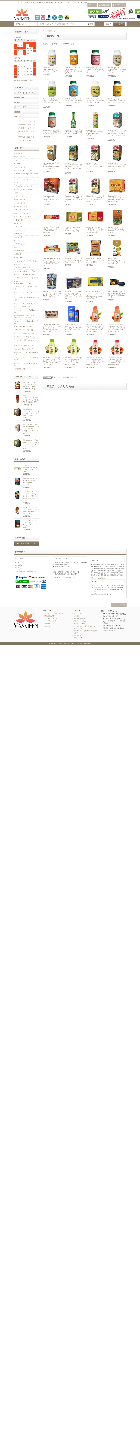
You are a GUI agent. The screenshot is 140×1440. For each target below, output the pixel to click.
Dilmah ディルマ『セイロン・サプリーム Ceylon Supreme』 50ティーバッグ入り (117, 229)
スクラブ (17, 240)
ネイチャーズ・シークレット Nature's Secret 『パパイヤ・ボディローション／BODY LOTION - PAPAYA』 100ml (117, 361)
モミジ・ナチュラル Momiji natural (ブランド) (26, 353)
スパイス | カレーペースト (23, 170)
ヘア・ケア (18, 223)
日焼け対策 (18, 220)
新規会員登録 (104, 5)
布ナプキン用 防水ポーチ (26, 137)
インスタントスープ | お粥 (23, 186)
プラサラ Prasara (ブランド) (24, 333)
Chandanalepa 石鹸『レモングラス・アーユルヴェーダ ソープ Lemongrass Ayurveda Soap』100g (95, 295)
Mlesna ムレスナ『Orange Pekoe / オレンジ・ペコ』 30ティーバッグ (95, 165)
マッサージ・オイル (21, 257)
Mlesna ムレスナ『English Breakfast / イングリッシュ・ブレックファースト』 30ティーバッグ (74, 166)
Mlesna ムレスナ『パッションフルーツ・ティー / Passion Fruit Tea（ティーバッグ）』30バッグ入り (117, 133)
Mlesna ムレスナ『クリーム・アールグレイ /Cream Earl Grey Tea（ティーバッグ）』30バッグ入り (52, 294)
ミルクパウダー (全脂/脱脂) (23, 189)
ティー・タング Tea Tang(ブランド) (26, 303)
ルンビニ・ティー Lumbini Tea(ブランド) (26, 364)
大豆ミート (18, 193)
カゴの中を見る (119, 5)
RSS (75, 638)
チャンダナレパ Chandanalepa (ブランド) (26, 299)
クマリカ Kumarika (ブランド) (24, 274)
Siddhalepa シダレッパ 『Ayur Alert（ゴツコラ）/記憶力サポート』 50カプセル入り (74, 70)
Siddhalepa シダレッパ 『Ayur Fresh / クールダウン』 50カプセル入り (116, 100)
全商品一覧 (51, 31)
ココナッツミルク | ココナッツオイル (26, 175)
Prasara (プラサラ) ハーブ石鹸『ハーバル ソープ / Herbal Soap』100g (73, 229)
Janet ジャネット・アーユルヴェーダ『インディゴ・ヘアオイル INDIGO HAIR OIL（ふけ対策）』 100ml (73, 327)
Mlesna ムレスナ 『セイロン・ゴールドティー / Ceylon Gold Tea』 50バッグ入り (51, 198)
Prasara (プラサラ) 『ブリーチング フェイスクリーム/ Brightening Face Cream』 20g (117, 198)
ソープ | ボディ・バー (22, 244)
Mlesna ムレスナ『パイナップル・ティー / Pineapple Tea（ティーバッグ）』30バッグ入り (52, 165)
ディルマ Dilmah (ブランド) (23, 307)
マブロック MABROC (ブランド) (25, 345)
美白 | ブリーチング (21, 213)
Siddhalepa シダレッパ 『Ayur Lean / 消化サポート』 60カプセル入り (51, 132)
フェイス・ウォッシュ (22, 206)
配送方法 (76, 616)
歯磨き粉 (17, 254)
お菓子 (17, 163)
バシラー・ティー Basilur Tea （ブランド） (26, 322)
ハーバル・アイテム (20, 102)
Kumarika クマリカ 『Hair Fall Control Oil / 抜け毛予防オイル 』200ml (74, 132)
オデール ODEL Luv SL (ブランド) (25, 271)
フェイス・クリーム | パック (24, 210)
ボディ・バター (19, 199)
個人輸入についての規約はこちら (101, 594)
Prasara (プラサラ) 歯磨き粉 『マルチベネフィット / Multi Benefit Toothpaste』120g (51, 229)
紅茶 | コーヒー (19, 157)
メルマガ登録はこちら (26, 544)
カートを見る (119, 24)
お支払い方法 (78, 613)
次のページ (74, 44)
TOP (44, 31)
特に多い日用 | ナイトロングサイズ (28, 132)
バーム (17, 247)
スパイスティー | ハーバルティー (25, 160)
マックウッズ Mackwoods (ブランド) (25, 341)
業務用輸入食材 (19, 97)
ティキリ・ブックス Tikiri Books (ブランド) (26, 311)
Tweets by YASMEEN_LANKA (23, 80)
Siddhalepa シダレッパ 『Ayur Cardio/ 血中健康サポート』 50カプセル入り (95, 70)
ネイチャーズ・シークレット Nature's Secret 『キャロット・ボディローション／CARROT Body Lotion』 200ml (95, 327)
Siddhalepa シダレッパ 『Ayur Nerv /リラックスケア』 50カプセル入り (51, 69)
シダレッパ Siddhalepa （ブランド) (26, 278)
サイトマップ (78, 635)
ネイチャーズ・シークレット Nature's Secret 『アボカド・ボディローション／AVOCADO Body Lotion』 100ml (73, 361)
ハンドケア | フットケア (22, 217)
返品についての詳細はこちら (100, 578)
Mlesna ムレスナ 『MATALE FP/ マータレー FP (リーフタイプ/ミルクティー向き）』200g (31, 413)
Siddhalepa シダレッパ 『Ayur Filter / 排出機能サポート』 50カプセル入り (73, 100)
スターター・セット (24, 140)
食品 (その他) (19, 196)
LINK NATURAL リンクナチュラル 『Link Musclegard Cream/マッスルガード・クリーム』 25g (51, 262)
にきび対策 (18, 237)
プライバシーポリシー (81, 621)
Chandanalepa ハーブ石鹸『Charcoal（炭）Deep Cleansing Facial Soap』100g (117, 294)
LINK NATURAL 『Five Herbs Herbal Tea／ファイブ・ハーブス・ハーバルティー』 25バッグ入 (31, 429)
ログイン (92, 5)
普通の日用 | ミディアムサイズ (28, 124)
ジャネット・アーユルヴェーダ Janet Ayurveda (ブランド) (25, 282)
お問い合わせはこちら (110, 631)
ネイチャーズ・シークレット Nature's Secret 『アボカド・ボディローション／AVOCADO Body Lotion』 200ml (51, 361)
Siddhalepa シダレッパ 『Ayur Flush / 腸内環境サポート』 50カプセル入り (95, 100)
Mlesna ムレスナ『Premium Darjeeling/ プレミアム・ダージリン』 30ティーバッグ (117, 165)
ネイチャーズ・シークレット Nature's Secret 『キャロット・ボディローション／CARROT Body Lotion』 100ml (117, 327)
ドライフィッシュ (20, 183)
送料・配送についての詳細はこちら (64, 577)
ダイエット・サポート (22, 230)
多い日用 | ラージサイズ (26, 128)
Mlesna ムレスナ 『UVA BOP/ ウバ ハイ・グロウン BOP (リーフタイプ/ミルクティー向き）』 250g (31, 444)
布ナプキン (18, 116)
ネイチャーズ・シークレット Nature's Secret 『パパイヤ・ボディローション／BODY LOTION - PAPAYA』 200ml (95, 361)
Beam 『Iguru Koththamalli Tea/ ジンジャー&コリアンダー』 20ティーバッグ (117, 261)
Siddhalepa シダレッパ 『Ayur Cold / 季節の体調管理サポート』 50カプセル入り (117, 70)
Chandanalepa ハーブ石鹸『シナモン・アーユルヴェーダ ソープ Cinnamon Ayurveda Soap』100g (51, 327)
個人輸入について (79, 623)
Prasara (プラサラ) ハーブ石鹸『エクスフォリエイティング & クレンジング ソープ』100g (95, 229)
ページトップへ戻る (118, 605)
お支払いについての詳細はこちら (26, 571)
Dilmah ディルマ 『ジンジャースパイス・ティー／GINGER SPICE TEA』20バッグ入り (30, 496)
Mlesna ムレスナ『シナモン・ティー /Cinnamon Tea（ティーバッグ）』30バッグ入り (95, 198)
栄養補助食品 (19, 251)
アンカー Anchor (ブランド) (23, 268)
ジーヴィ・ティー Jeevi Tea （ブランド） (26, 288)
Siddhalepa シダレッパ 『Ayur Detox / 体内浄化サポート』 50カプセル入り (51, 101)
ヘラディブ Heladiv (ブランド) (24, 337)
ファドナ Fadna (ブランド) (23, 330)
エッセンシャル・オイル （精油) (25, 261)
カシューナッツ (19, 167)
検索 (90, 24)
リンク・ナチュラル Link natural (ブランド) (26, 359)
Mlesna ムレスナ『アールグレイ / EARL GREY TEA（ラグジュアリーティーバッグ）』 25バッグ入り (74, 295)
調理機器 (17, 112)
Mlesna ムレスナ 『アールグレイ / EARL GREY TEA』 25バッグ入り (74, 260)
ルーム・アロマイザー (22, 264)
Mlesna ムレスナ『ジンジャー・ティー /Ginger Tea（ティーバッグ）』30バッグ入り (74, 198)
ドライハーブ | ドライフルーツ (24, 179)
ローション (18, 227)
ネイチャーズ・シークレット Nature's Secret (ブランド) (24, 316)
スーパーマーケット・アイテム (24, 93)
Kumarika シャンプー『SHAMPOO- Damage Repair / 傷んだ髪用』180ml (94, 132)
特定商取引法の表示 (80, 618)
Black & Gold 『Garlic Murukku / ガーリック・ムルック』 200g (95, 260)
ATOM (80, 638)
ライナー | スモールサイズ (26, 121)
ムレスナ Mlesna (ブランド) (23, 349)
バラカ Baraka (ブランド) (23, 326)
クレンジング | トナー (22, 203)
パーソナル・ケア (20, 107)
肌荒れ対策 (18, 234)
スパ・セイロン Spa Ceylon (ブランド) (26, 293)
